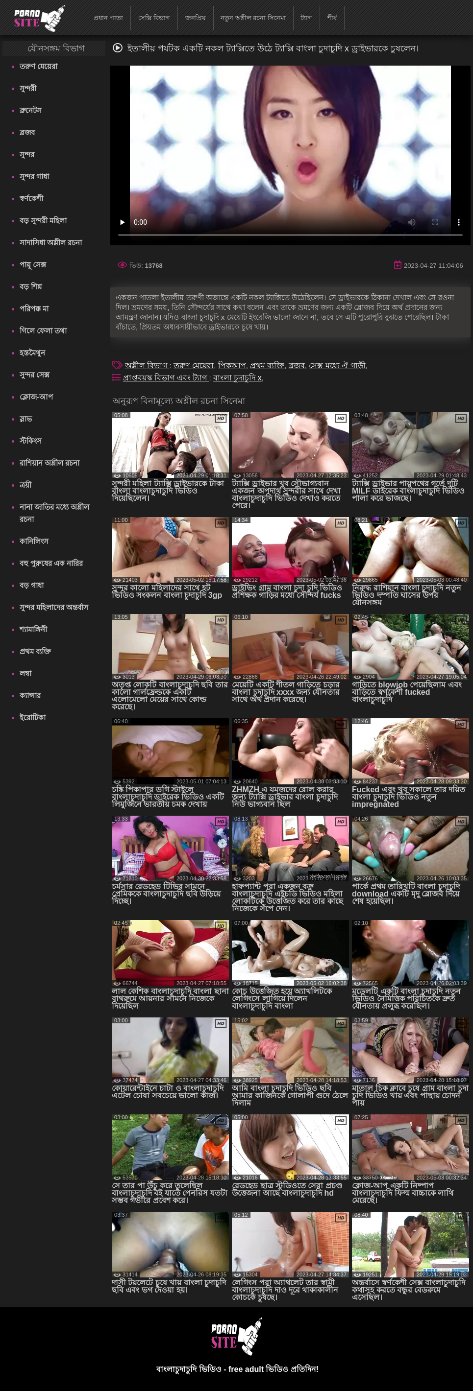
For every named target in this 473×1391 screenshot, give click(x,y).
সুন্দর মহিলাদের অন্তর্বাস (54, 607)
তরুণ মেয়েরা (38, 66)
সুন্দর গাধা (34, 176)
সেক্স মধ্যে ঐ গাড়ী (337, 365)
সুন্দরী (28, 88)
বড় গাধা (32, 585)
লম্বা (25, 673)
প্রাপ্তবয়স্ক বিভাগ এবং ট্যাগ (166, 378)
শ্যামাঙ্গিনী (33, 629)
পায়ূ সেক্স (33, 264)
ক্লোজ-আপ (36, 397)
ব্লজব (27, 132)
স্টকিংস (31, 441)
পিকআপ (232, 365)
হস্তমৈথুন (32, 353)
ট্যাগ (306, 18)
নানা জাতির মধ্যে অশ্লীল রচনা (55, 513)
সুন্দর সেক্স (35, 375)
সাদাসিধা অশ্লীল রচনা (51, 242)
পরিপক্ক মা (34, 309)
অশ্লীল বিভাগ (147, 365)
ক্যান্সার (30, 695)
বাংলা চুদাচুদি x (237, 378)
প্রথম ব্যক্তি (35, 651)
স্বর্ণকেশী (31, 198)
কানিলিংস (34, 541)
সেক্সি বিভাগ (154, 18)
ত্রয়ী (25, 485)
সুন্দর (27, 154)
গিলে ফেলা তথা (43, 331)
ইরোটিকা (33, 717)
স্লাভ (26, 419)
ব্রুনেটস (31, 110)
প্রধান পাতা (108, 18)
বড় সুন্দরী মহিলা (43, 220)
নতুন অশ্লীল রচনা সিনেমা (253, 18)
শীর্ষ (332, 18)
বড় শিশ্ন (31, 287)
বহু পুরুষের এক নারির (51, 563)
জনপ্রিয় (195, 18)
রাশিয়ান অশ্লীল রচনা (49, 463)
